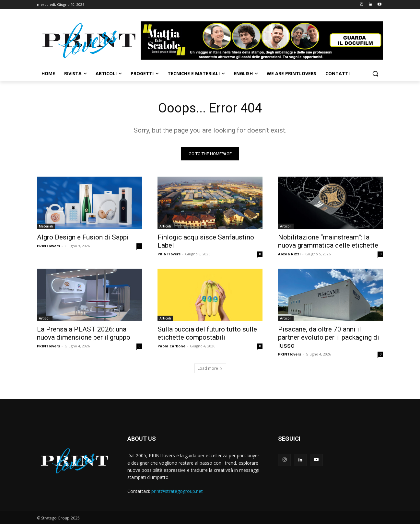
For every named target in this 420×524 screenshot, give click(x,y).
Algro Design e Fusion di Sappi (83, 237)
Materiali (46, 226)
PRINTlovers (48, 245)
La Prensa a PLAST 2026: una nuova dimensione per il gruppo (83, 333)
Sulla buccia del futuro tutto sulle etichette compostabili (207, 333)
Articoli (165, 226)
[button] (375, 73)
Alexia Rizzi (289, 253)
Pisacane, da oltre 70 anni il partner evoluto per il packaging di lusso (328, 337)
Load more (210, 368)
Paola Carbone (171, 346)
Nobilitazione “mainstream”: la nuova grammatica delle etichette (328, 241)
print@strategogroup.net (177, 491)
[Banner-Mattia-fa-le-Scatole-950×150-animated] (262, 40)
